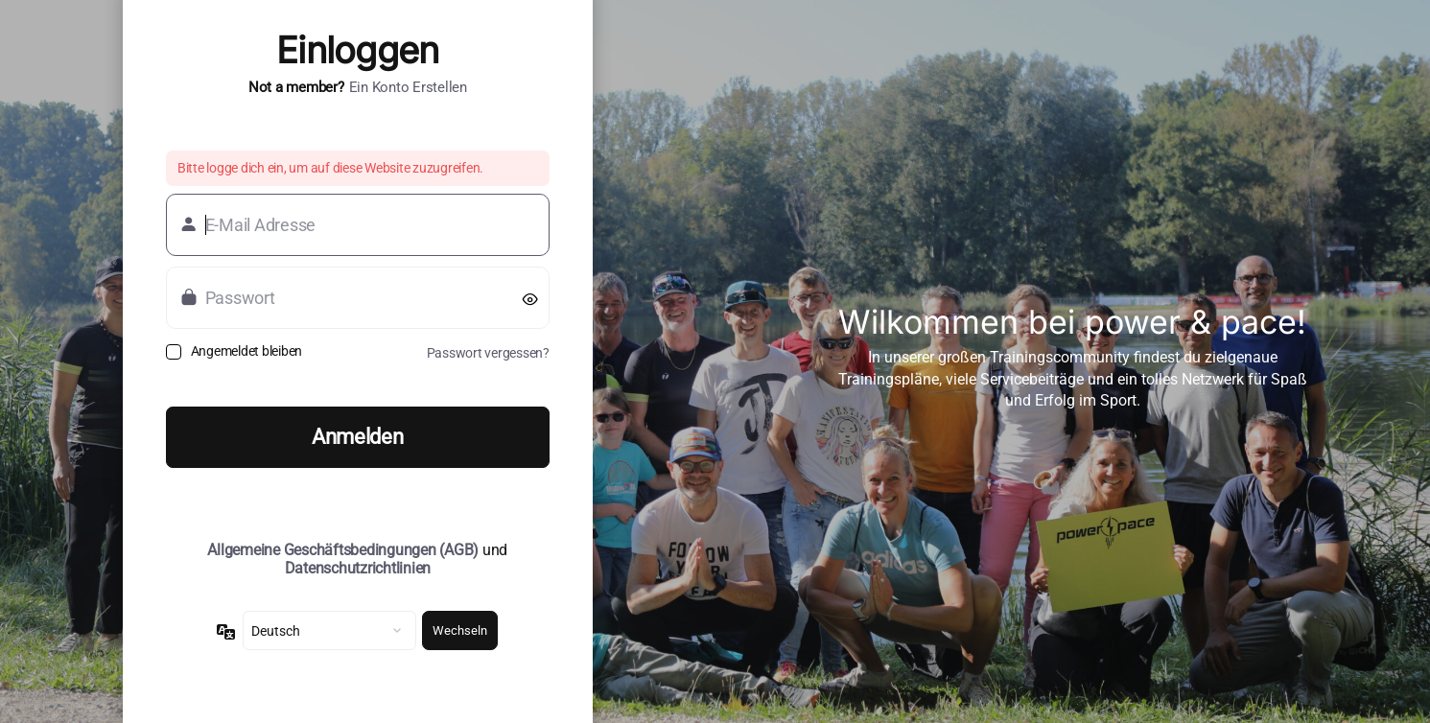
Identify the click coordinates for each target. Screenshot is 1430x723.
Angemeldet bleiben (246, 351)
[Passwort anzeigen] (530, 298)
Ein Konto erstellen (408, 87)
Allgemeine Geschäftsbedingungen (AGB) (343, 550)
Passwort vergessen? (488, 353)
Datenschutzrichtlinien (358, 568)
